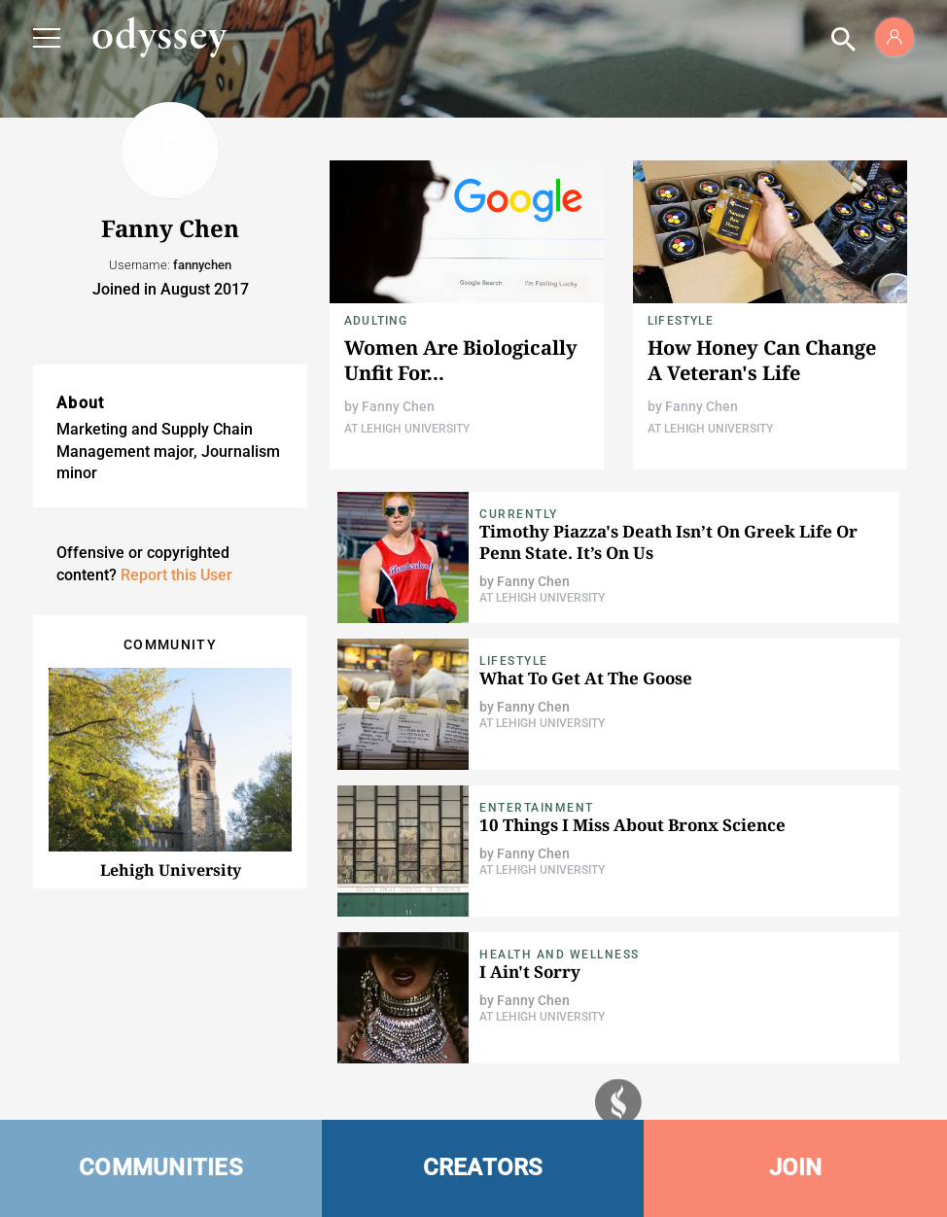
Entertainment (536, 808)
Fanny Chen (398, 406)
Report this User (176, 575)
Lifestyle (681, 321)
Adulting (376, 321)
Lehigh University (170, 870)
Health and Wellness (559, 954)
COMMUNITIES (161, 1167)
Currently (518, 514)
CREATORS (483, 1167)
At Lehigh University (407, 428)
